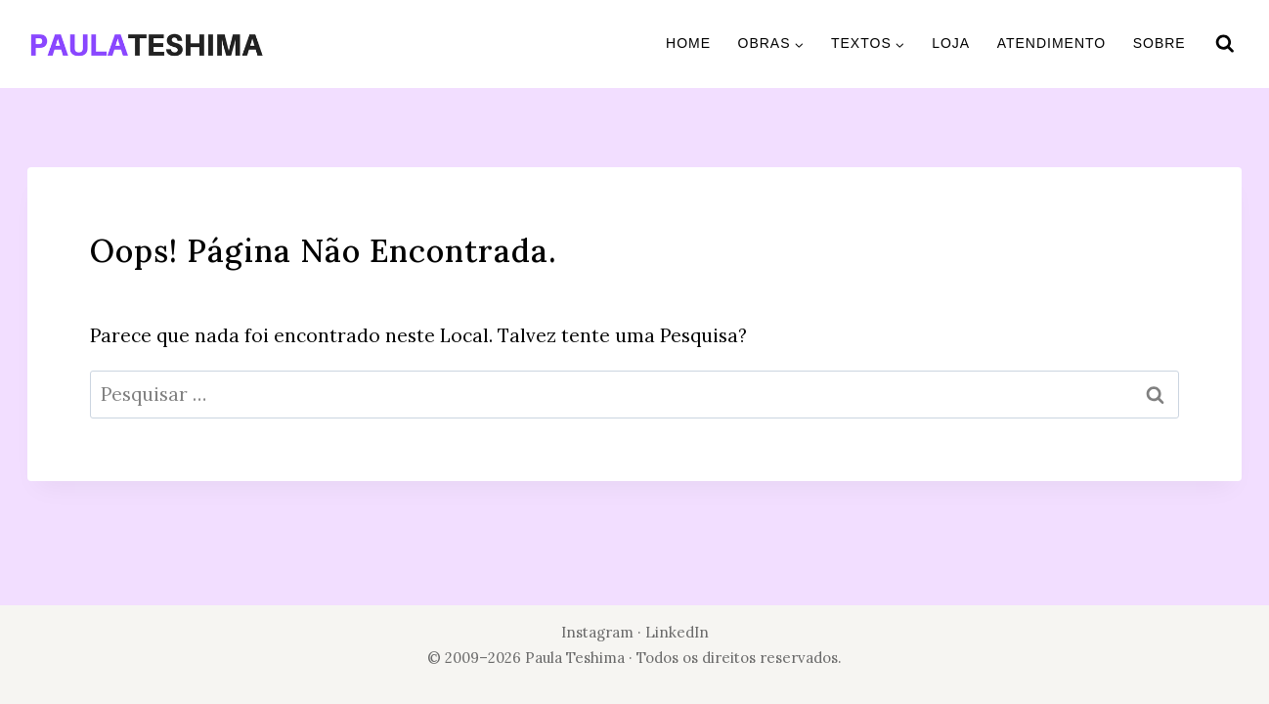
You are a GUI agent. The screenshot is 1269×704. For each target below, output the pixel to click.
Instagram (597, 632)
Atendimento (1052, 43)
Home (688, 43)
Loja (951, 43)
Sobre (1159, 43)
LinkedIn (677, 632)
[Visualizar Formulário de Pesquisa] (1225, 44)
